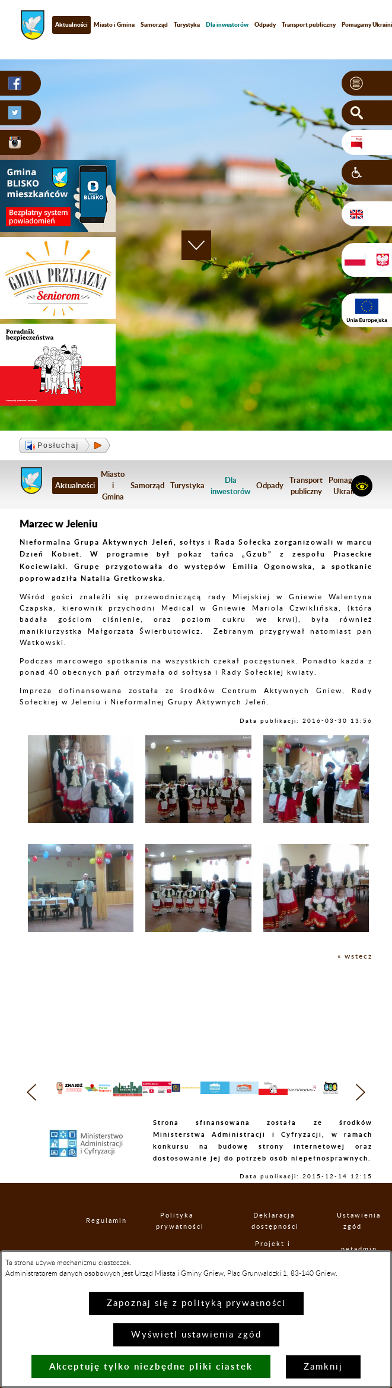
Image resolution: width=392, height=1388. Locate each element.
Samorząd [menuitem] (154, 24)
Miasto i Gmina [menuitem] (114, 24)
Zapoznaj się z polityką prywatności (196, 1303)
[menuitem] (227, 24)
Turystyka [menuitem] (187, 24)
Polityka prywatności (176, 1241)
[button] (367, 83)
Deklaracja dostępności (274, 1241)
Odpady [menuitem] (265, 24)
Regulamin (96, 1241)
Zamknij (323, 1366)
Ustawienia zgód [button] (353, 1241)
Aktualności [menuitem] (71, 24)
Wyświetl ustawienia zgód (196, 1334)
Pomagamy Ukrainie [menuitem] (348, 486)
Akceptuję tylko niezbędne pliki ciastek (151, 1366)
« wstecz (354, 956)
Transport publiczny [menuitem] (309, 24)
